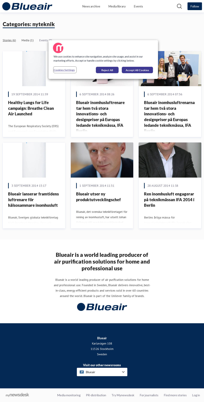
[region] (103, 59)
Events (138, 6)
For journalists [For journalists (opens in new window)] (149, 395)
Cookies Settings (64, 69)
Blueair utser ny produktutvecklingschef (98, 196)
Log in (196, 395)
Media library (117, 6)
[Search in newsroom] (179, 6)
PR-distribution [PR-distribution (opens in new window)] (96, 395)
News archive (91, 6)
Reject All (107, 70)
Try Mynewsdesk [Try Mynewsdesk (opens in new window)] (123, 395)
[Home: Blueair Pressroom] (27, 6)
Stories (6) (9, 40)
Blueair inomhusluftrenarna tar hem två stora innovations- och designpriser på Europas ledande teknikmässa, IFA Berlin (169, 116)
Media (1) (27, 40)
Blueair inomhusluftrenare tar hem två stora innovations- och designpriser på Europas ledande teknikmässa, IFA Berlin (100, 116)
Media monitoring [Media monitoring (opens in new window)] (69, 395)
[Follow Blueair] (194, 6)
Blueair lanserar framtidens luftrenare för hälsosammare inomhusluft (33, 199)
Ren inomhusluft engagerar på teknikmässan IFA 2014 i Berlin (169, 199)
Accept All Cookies (137, 70)
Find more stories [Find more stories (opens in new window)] (175, 395)
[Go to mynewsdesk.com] (17, 395)
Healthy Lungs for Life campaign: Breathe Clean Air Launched (31, 108)
